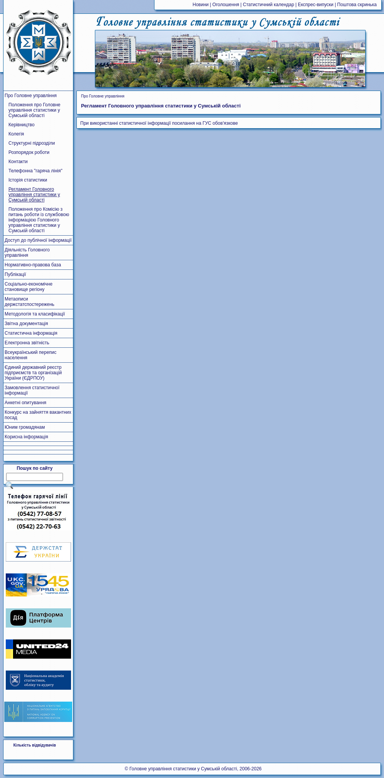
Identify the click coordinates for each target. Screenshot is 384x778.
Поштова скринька (357, 4)
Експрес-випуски (316, 4)
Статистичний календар (268, 4)
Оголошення (225, 4)
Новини (201, 4)
